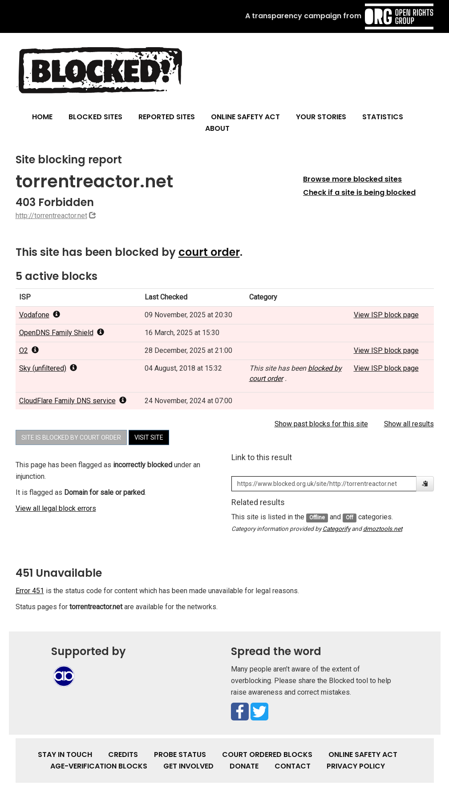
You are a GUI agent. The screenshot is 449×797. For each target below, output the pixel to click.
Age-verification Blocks (98, 766)
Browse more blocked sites (352, 179)
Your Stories (321, 117)
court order (209, 252)
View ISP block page (386, 315)
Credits (123, 754)
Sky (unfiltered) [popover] (48, 368)
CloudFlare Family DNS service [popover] (72, 400)
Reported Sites (166, 117)
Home (42, 117)
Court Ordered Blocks (267, 754)
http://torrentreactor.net (51, 215)
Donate (244, 766)
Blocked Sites (95, 117)
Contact (293, 766)
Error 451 (30, 591)
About (217, 128)
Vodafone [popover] (39, 315)
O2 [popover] (29, 350)
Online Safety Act (245, 117)
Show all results (409, 424)
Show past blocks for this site (321, 424)
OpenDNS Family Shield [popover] (61, 332)
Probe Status (180, 754)
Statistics (382, 117)
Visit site (148, 437)
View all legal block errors (56, 508)
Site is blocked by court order (71, 437)
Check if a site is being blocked (359, 192)
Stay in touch (65, 754)
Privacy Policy (356, 766)
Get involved (188, 766)
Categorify (336, 528)
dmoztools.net (382, 528)
